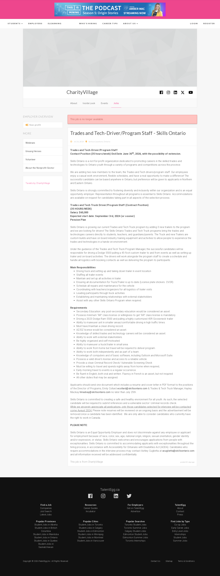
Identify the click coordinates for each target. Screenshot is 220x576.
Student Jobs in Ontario (46, 537)
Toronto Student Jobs (136, 524)
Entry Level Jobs (180, 531)
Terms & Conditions (186, 561)
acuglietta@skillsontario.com (178, 450)
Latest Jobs (46, 514)
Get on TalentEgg (135, 508)
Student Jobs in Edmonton (90, 531)
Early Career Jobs (180, 528)
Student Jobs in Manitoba (46, 534)
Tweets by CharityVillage (38, 183)
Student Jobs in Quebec (46, 540)
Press (180, 514)
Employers (35, 23)
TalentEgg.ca (110, 490)
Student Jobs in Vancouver (90, 540)
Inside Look (89, 103)
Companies (46, 508)
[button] (15, 23)
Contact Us (155, 561)
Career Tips (110, 23)
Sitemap (169, 561)
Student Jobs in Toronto (91, 524)
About (73, 103)
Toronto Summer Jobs (135, 528)
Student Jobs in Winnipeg (90, 534)
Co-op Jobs (180, 524)
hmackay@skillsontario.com (95, 392)
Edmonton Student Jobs (135, 534)
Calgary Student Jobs (135, 531)
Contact (180, 511)
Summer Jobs (180, 540)
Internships (180, 534)
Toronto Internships (135, 540)
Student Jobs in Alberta (45, 524)
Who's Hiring (88, 23)
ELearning (54, 23)
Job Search (46, 511)
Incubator (91, 511)
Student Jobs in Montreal (90, 537)
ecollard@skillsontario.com (132, 388)
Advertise (135, 511)
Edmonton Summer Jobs (135, 537)
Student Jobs (180, 537)
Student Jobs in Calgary (91, 528)
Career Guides (91, 508)
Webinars (30, 143)
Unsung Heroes (33, 151)
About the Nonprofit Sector (40, 168)
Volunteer (31, 159)
